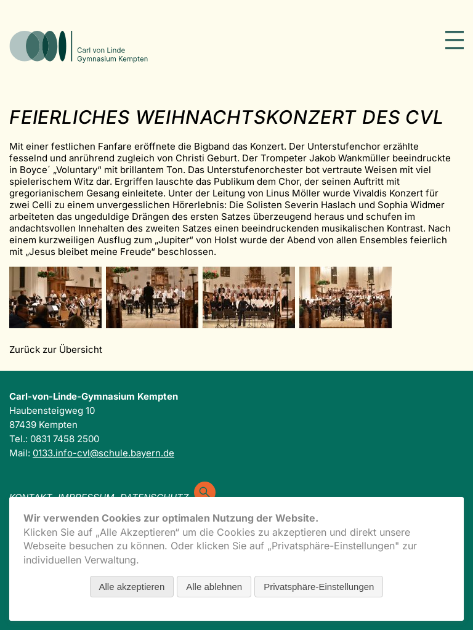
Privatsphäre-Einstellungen (319, 586)
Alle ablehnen (214, 586)
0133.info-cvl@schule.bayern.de (103, 453)
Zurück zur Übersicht (55, 349)
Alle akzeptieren (132, 586)
